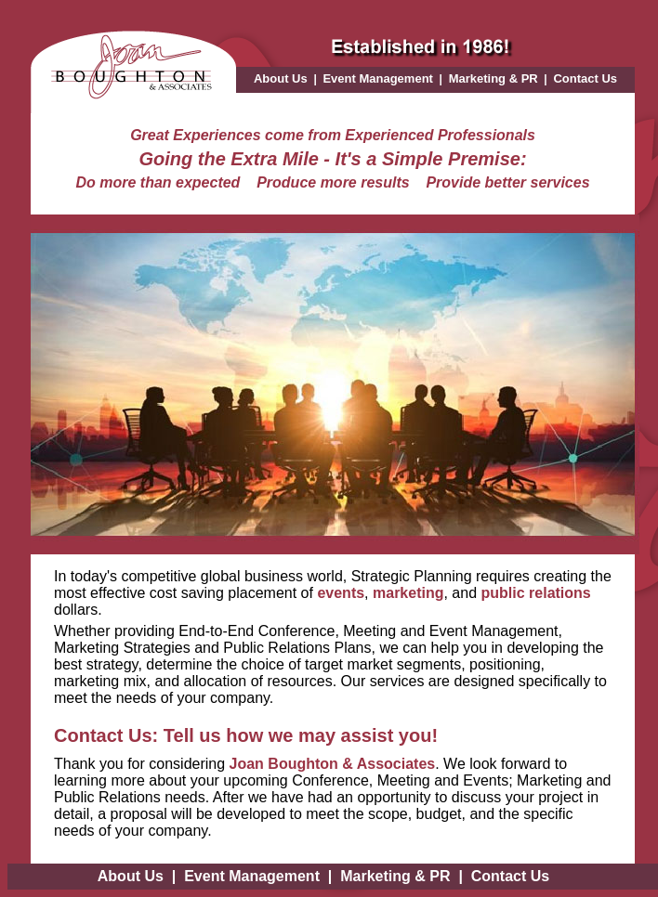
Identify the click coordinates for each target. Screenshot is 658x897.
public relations (536, 593)
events (340, 593)
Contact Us (585, 78)
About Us (281, 78)
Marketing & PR (493, 78)
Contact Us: (106, 735)
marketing (408, 593)
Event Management (377, 78)
